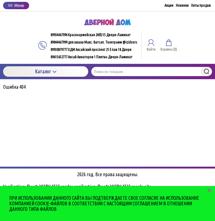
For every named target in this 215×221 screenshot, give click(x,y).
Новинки (182, 5)
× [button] (209, 190)
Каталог (45, 71)
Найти (206, 71)
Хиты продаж (201, 5)
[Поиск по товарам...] (151, 71)
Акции (168, 5)
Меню (16, 5)
